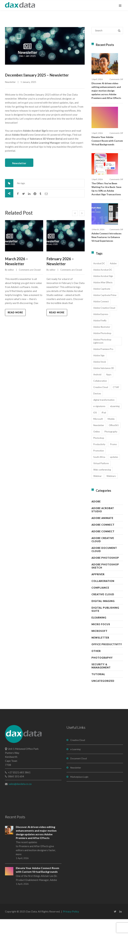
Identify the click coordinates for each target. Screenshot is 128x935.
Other (96, 666)
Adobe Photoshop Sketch (105, 582)
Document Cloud (78, 774)
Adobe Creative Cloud (103, 556)
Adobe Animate (102, 533)
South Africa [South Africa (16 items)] (99, 473)
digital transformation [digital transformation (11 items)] (103, 415)
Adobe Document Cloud (104, 565)
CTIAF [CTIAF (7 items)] (116, 403)
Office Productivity (107, 660)
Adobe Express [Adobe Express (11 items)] (100, 330)
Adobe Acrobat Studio (103, 526)
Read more (15, 311)
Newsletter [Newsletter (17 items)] (98, 441)
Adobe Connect (103, 540)
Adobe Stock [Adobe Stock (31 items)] (99, 377)
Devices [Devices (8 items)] (97, 409)
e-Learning (75, 765)
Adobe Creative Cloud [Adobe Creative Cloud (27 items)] (104, 323)
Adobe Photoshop (105, 573)
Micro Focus (101, 640)
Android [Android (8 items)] (97, 390)
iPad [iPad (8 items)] (104, 428)
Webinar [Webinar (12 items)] (97, 492)
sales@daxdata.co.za (20, 799)
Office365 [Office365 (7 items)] (114, 441)
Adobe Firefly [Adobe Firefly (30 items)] (99, 336)
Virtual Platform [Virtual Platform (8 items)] (101, 479)
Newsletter (10, 82)
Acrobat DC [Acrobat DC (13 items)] (99, 279)
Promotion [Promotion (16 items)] (98, 466)
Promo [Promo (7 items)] (113, 460)
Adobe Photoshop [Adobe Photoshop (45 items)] (102, 349)
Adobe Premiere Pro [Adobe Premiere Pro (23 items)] (103, 365)
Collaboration (103, 596)
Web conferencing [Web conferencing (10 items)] (102, 485)
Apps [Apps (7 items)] (108, 390)
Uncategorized (103, 696)
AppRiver (98, 590)
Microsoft (100, 646)
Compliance (100, 603)
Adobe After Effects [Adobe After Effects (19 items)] (102, 298)
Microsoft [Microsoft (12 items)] (98, 434)
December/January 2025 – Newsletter (37, 75)
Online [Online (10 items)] (96, 447)
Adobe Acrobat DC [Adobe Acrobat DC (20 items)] (102, 285)
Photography (102, 673)
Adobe (96, 517)
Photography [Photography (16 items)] (110, 447)
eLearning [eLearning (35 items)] (115, 422)
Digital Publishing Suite (105, 625)
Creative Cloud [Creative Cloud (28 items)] (100, 403)
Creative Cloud (103, 610)
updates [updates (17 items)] (114, 473)
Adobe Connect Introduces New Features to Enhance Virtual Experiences (107, 253)
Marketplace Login (79, 792)
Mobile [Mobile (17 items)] (111, 434)
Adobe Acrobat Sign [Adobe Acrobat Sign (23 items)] (103, 292)
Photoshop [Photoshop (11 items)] (98, 453)
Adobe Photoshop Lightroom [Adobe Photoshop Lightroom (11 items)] (102, 357)
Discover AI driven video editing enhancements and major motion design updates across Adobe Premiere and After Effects (106, 94)
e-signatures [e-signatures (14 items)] (99, 422)
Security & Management (101, 682)
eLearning (99, 633)
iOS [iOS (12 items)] (95, 428)
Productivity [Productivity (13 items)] (99, 460)
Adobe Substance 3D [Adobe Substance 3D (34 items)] (103, 384)
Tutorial (98, 690)
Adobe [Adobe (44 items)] (113, 279)
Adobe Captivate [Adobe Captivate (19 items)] (101, 304)
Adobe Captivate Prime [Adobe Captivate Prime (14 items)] (104, 311)
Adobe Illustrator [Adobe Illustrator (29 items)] (101, 342)
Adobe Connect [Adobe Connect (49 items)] (101, 317)
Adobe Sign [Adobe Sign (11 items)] (98, 371)
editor (11, 269)
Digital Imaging (103, 616)
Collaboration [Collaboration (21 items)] (100, 396)
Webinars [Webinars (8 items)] (111, 492)
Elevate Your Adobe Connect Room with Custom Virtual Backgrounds (107, 148)
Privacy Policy (71, 927)
